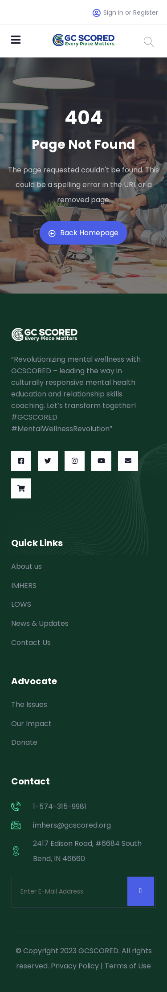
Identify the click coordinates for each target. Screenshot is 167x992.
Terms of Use (128, 966)
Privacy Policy (75, 966)
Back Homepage (83, 233)
